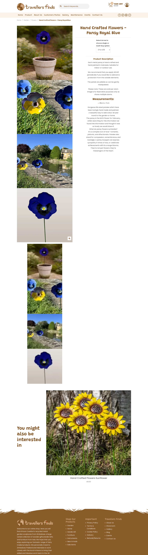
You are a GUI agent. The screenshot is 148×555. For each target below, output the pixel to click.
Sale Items (71, 544)
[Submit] (61, 6)
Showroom (110, 526)
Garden (26, 20)
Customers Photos (52, 15)
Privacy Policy (92, 523)
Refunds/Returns (93, 538)
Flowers (34, 20)
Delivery (90, 535)
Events (87, 15)
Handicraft (71, 532)
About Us (38, 15)
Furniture (71, 535)
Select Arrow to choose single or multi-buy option (103, 43)
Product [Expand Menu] (28, 15)
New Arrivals (72, 541)
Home (20, 15)
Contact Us (111, 539)
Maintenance (77, 15)
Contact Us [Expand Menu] (97, 15)
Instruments (72, 538)
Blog (108, 532)
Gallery (65, 15)
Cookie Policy (92, 532)
